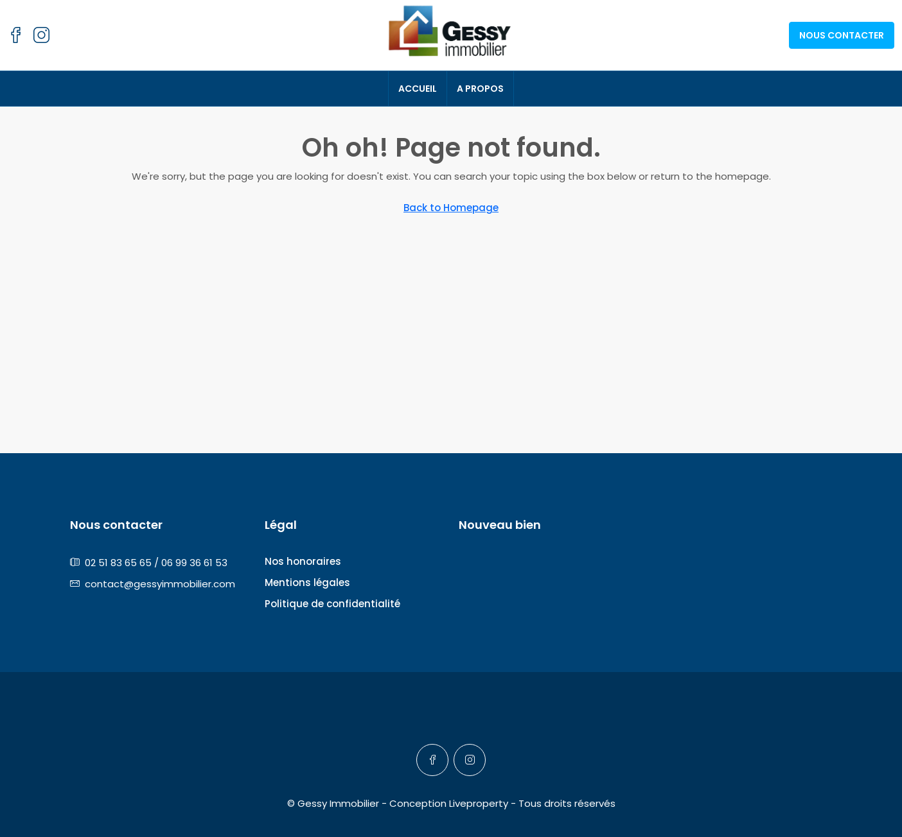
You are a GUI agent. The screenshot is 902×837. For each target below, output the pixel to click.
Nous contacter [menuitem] (841, 35)
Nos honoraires (303, 561)
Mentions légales (307, 582)
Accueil (417, 88)
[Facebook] (432, 760)
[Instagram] (470, 760)
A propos (480, 88)
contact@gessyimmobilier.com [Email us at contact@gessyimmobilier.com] (160, 584)
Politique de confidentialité (332, 603)
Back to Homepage (451, 207)
